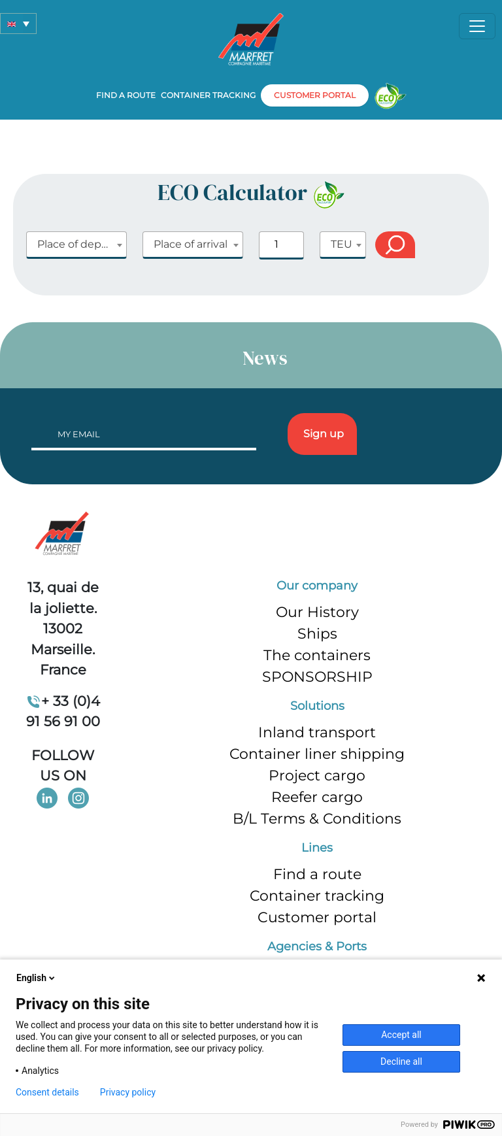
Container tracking (208, 95)
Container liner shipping (317, 754)
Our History (317, 612)
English (36, 978)
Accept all (401, 1034)
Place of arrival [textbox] (190, 244)
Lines (317, 848)
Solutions (317, 706)
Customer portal (317, 917)
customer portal (315, 95)
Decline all (401, 1061)
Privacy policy (128, 1092)
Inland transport (317, 732)
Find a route (126, 95)
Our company (317, 585)
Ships (317, 634)
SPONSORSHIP (317, 677)
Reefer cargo (317, 797)
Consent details (47, 1092)
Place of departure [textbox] (81, 244)
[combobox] (76, 245)
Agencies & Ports (317, 946)
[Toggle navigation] (477, 26)
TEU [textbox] (341, 244)
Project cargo (317, 775)
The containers (317, 655)
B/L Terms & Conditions (317, 818)
